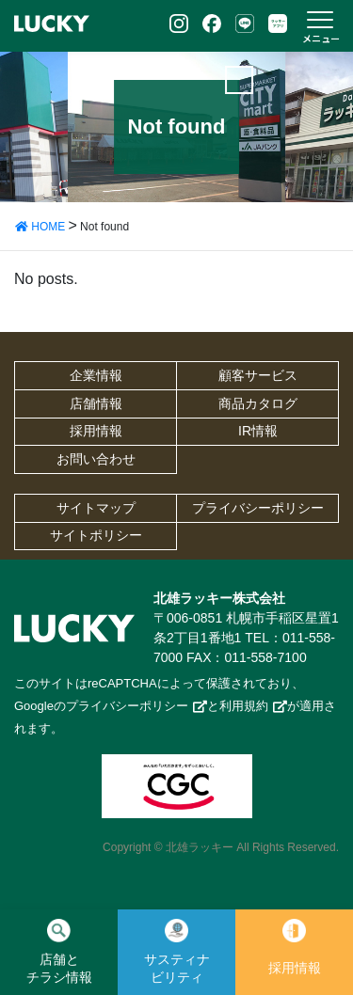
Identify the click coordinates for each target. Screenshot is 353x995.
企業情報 (96, 375)
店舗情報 (96, 403)
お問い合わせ (96, 458)
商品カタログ (257, 403)
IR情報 (258, 430)
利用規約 (243, 706)
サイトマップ (96, 507)
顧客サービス (257, 375)
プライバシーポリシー (258, 507)
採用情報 (96, 430)
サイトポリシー (96, 535)
